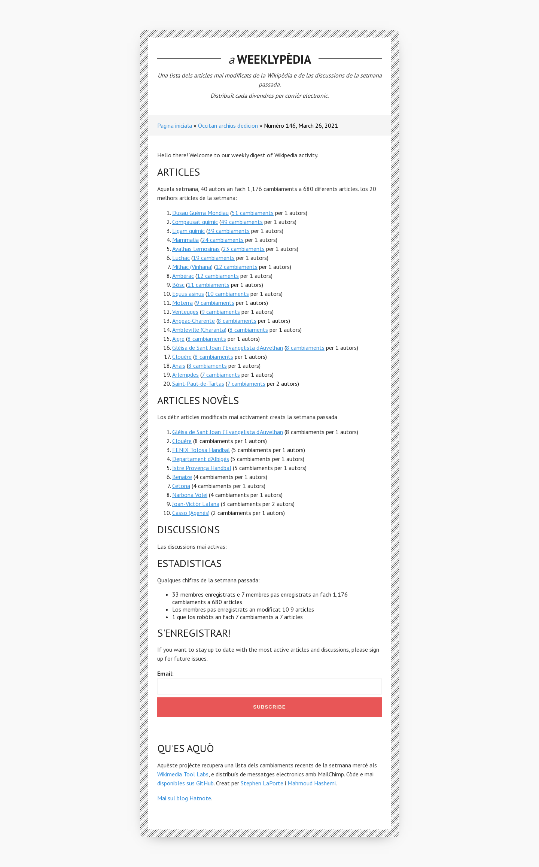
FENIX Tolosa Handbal (201, 450)
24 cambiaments (223, 239)
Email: (165, 673)
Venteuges (185, 311)
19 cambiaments (214, 257)
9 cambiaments (215, 302)
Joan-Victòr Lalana (195, 503)
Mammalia (185, 239)
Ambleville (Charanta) (199, 329)
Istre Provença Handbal (201, 468)
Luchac (181, 257)
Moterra (182, 302)
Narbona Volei (189, 494)
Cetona (181, 485)
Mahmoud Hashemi (311, 783)
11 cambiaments (208, 284)
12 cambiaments (237, 266)
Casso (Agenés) (191, 512)
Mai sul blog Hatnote (184, 798)
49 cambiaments (242, 221)
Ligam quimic (188, 230)
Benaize (182, 477)
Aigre (178, 338)
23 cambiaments (244, 248)
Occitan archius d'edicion (228, 125)
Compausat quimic (195, 221)
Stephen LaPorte (262, 783)
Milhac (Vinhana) (192, 266)
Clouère (182, 356)
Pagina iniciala (174, 125)
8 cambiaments (237, 320)
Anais (178, 365)
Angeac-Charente (193, 320)
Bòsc (178, 284)
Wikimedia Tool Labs (182, 774)
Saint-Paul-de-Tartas (198, 383)
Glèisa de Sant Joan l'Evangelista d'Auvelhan (227, 347)
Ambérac (183, 275)
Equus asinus (188, 293)
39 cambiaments (229, 230)
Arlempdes (185, 374)
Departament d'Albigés (200, 459)
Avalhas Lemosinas (196, 248)
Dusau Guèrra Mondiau (200, 212)
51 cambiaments (253, 212)
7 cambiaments (221, 374)
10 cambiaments (228, 293)
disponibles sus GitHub (185, 783)
